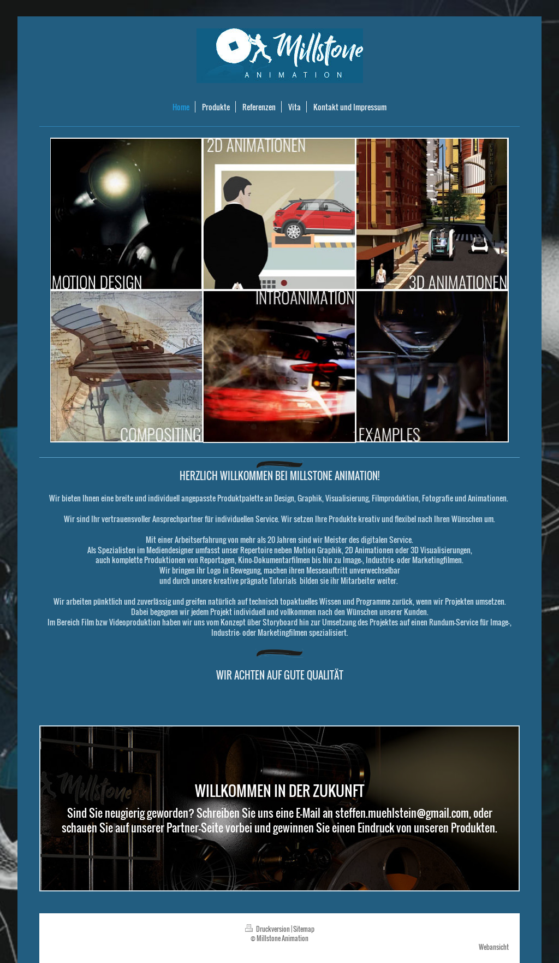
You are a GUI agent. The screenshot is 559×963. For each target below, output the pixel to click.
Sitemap (303, 929)
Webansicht (494, 947)
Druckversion (268, 929)
